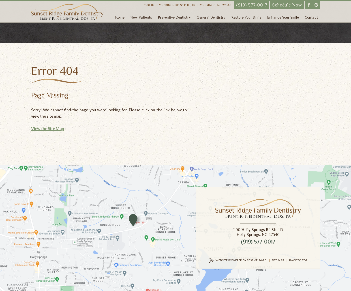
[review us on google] (316, 5)
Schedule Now (287, 4)
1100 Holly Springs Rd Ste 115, (187, 5)
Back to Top (298, 260)
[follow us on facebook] (308, 5)
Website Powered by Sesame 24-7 (237, 260)
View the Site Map (47, 128)
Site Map (278, 260)
